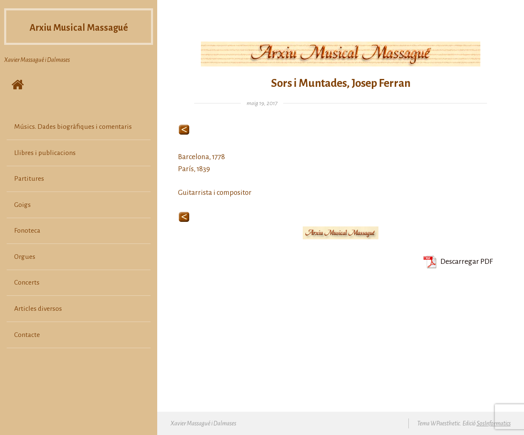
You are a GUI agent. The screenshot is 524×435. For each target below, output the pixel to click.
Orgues (24, 257)
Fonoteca (27, 230)
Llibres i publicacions (45, 153)
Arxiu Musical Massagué (79, 26)
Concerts (27, 282)
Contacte (27, 335)
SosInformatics (494, 423)
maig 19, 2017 (262, 103)
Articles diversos (38, 308)
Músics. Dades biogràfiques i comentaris (73, 126)
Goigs (22, 205)
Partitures (29, 178)
